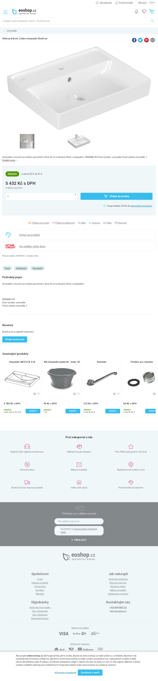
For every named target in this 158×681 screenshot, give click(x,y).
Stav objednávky (40, 611)
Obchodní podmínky (118, 579)
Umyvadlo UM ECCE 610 (22, 362)
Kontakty (40, 590)
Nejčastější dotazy (40, 618)
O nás (40, 579)
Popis (7, 268)
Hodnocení (21, 268)
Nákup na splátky (118, 590)
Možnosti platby (118, 586)
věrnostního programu (141, 206)
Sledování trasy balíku (39, 607)
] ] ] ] (152, 2)
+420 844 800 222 (118, 607)
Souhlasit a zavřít (90, 672)
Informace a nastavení (65, 672)
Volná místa (40, 586)
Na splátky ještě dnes (32, 246)
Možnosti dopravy (118, 583)
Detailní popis (9, 160)
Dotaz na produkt (29, 235)
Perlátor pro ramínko (142, 362)
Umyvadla (12, 30)
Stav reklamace (40, 615)
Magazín (40, 594)
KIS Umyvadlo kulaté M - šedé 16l (62, 362)
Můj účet (142, 2)
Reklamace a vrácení (118, 594)
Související (38, 268)
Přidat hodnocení (14, 339)
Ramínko (101, 362)
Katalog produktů (40, 583)
